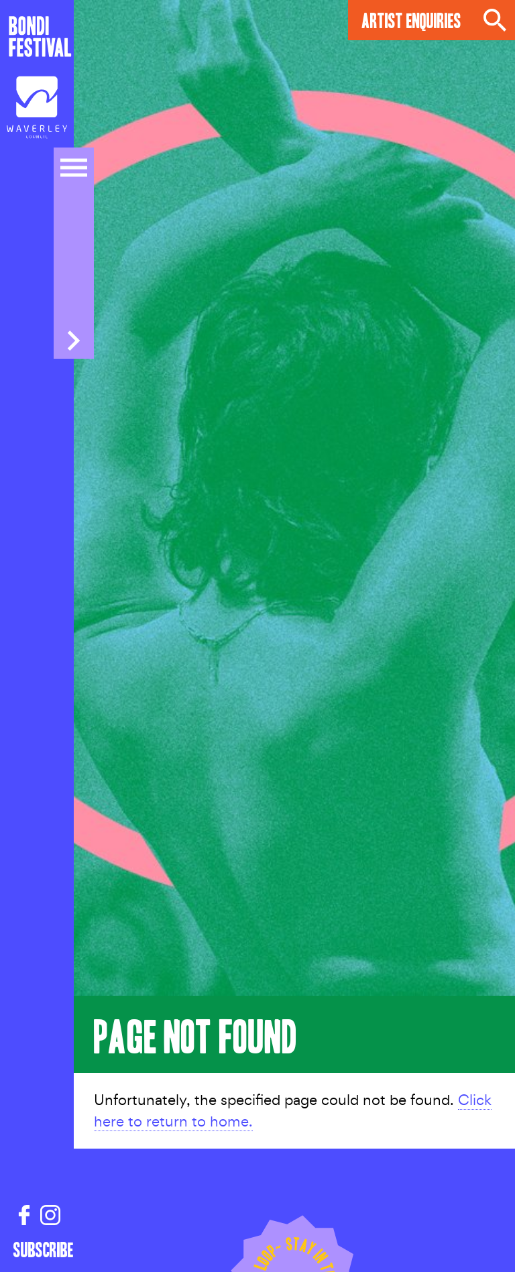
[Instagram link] (50, 1215)
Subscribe (36, 1249)
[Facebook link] (24, 1215)
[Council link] (37, 111)
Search (494, 20)
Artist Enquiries (411, 20)
